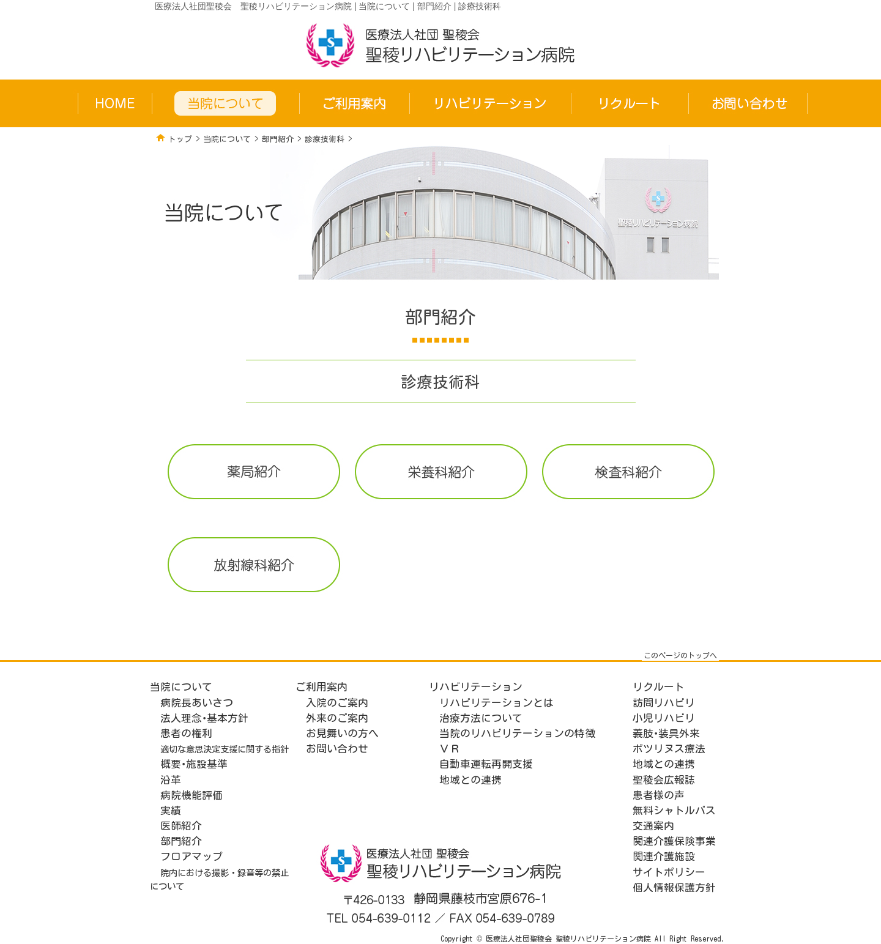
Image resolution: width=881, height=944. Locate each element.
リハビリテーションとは (496, 702)
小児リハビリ (664, 718)
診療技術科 (324, 139)
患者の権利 (186, 733)
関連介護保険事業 (674, 841)
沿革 (170, 780)
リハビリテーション (475, 687)
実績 (170, 810)
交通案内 (653, 825)
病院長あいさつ (196, 702)
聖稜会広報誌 (664, 780)
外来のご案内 (337, 718)
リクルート (659, 687)
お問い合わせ (337, 748)
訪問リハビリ (664, 702)
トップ (180, 139)
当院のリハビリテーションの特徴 (517, 733)
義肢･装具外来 (666, 733)
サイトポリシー (669, 872)
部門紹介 (278, 139)
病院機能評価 (191, 795)
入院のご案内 (337, 702)
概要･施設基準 (194, 764)
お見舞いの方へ (342, 733)
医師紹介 (181, 825)
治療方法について (480, 718)
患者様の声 (659, 795)
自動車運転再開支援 (486, 764)
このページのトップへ (680, 655)
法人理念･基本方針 (204, 718)
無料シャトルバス (674, 810)
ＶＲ (449, 748)
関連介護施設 (664, 856)
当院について (227, 139)
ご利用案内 (322, 687)
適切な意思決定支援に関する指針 (224, 749)
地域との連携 (470, 780)
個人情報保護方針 (674, 887)
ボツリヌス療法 (669, 748)
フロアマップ (191, 856)
